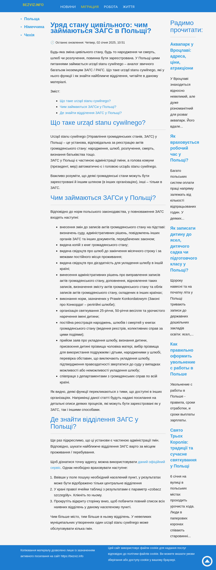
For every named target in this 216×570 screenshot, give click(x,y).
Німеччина (34, 27)
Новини (68, 6)
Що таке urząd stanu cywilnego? (85, 101)
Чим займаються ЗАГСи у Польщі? (88, 107)
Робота (111, 6)
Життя (129, 6)
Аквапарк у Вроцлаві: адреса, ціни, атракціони (182, 56)
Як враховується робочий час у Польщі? (184, 148)
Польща (31, 19)
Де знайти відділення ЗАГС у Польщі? (91, 113)
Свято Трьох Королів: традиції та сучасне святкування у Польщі (183, 448)
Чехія (29, 35)
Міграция (90, 6)
